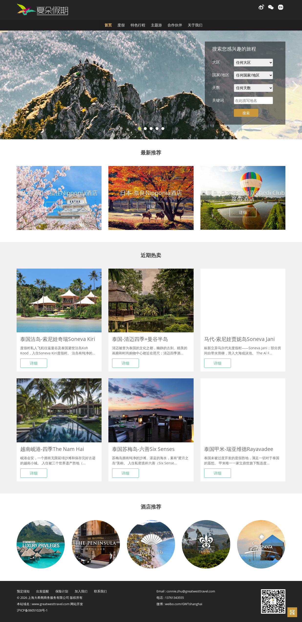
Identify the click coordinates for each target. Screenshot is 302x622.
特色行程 (125, 24)
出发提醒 (42, 591)
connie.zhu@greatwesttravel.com (191, 591)
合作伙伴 (203, 24)
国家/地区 (220, 74)
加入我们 (81, 591)
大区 (216, 62)
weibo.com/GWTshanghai (183, 604)
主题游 (163, 24)
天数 (216, 87)
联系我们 (100, 591)
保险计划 (61, 591)
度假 (88, 24)
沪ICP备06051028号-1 (32, 610)
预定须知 (23, 591)
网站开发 (76, 604)
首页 (55, 24)
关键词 (218, 100)
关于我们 (243, 24)
